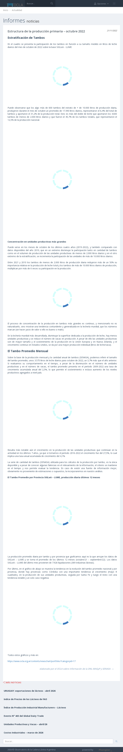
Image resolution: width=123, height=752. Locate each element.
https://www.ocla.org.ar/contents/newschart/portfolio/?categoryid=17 (42, 661)
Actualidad (17, 10)
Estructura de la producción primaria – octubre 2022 (46, 31)
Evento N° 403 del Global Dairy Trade (24, 715)
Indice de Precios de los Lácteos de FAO (25, 699)
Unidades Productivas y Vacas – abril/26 (25, 724)
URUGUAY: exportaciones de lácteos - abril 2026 (30, 690)
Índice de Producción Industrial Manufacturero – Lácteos (35, 707)
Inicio (5, 10)
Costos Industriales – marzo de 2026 (23, 732)
